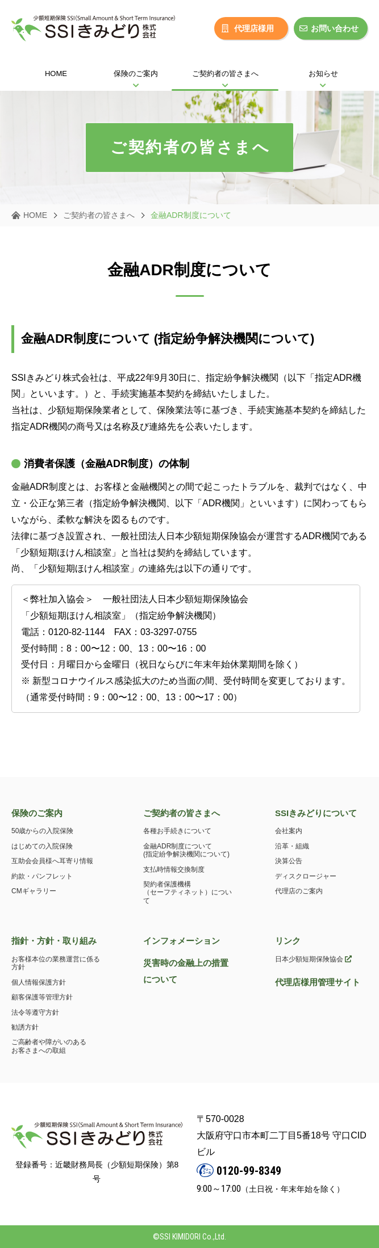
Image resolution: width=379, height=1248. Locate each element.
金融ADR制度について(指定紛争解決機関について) (186, 850)
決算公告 (288, 861)
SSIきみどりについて (316, 813)
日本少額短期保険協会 (313, 959)
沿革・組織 (292, 846)
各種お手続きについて (177, 831)
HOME (35, 215)
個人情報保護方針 (38, 982)
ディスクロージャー (305, 876)
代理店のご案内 (299, 891)
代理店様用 (248, 28)
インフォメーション (181, 941)
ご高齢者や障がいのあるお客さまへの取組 (48, 1046)
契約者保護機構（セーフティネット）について (187, 892)
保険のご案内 (37, 813)
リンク (288, 941)
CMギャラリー (33, 891)
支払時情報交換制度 (174, 869)
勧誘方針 (25, 1027)
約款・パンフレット (42, 876)
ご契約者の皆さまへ (99, 215)
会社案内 (288, 831)
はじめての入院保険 (42, 846)
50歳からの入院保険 (42, 831)
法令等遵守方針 (35, 1012)
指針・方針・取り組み (54, 941)
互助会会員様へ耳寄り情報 (52, 861)
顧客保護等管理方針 (42, 997)
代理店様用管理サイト (317, 982)
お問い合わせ (329, 28)
